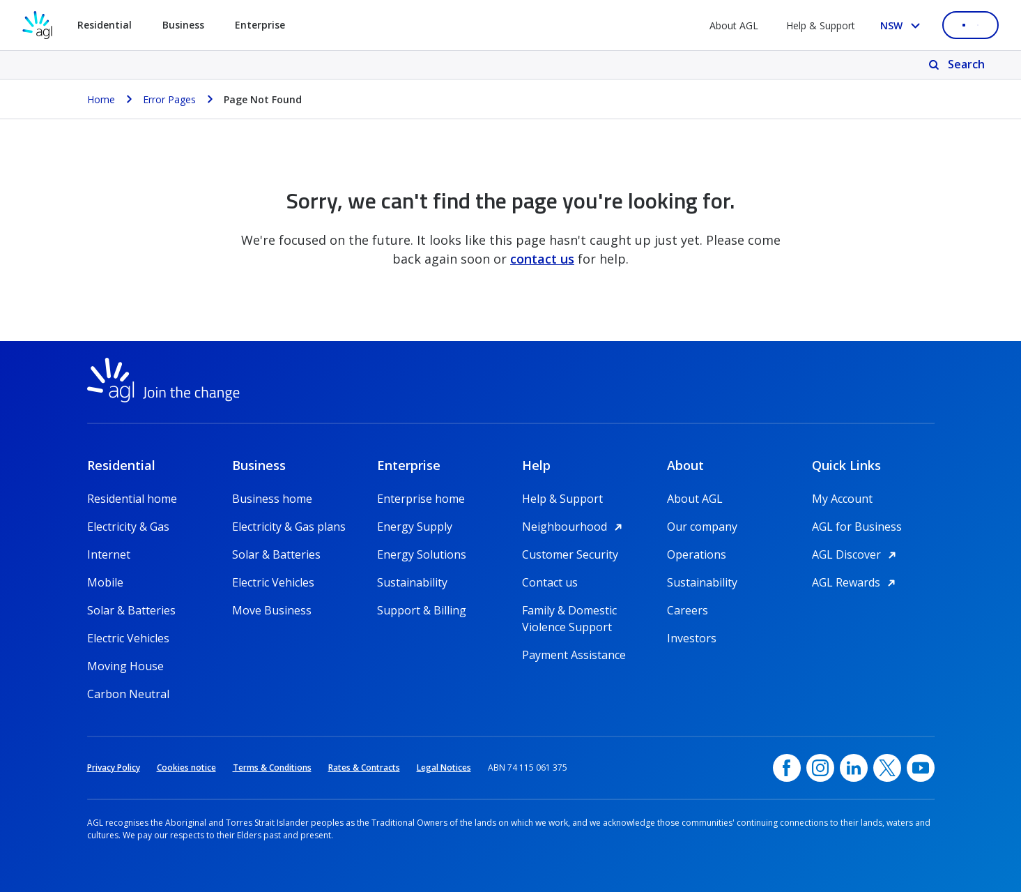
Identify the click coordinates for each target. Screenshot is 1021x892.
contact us (542, 258)
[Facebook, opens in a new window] (787, 768)
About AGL (733, 25)
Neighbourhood (574, 526)
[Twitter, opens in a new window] (887, 768)
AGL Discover (856, 554)
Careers (687, 610)
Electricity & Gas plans (289, 526)
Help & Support (820, 25)
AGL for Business (857, 526)
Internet (108, 554)
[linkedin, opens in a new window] (854, 768)
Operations (696, 554)
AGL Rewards (856, 582)
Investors (691, 638)
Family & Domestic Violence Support (569, 611)
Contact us (550, 582)
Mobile (105, 582)
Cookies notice (186, 767)
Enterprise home (421, 498)
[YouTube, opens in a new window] (921, 768)
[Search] (958, 65)
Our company (702, 526)
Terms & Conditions (272, 767)
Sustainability (412, 582)
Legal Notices (444, 767)
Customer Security (570, 554)
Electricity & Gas (128, 526)
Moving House (125, 666)
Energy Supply (414, 526)
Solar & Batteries (131, 610)
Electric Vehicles (128, 638)
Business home (272, 498)
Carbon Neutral (128, 694)
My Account (842, 498)
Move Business (272, 610)
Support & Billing (421, 610)
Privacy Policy (113, 767)
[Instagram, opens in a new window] (820, 768)
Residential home (132, 498)
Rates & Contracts (364, 767)
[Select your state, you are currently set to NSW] (903, 25)
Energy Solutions (421, 554)
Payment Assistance (574, 655)
